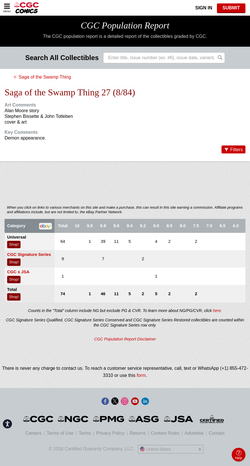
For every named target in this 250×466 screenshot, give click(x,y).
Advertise (194, 433)
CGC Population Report (125, 25)
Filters (236, 149)
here (217, 310)
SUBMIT (231, 7)
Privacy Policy (110, 433)
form (141, 375)
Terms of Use (60, 433)
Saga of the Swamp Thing (45, 77)
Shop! (14, 244)
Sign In (203, 7)
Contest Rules (165, 433)
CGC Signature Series (29, 254)
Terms (85, 433)
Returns (138, 433)
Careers (33, 433)
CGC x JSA (18, 272)
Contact (216, 433)
